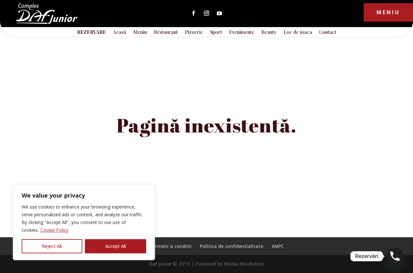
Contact (327, 32)
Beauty (269, 32)
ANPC (278, 246)
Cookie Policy (54, 230)
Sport (216, 32)
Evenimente (241, 32)
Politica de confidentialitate (231, 246)
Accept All (115, 246)
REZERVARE (91, 32)
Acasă (119, 32)
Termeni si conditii (170, 246)
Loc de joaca (298, 32)
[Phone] (395, 256)
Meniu (388, 12)
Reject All (52, 246)
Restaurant (166, 32)
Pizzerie (194, 32)
